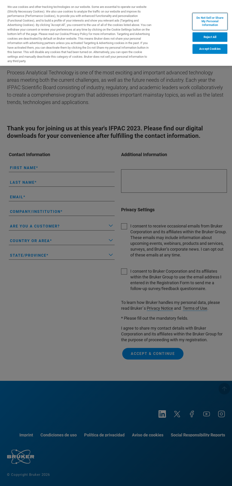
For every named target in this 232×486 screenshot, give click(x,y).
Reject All (210, 37)
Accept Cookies (210, 49)
